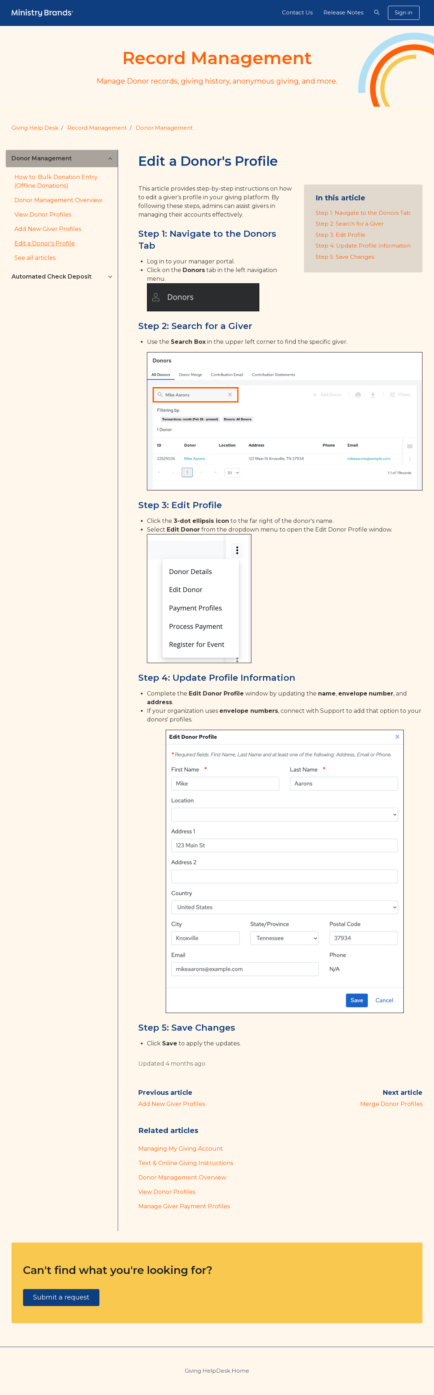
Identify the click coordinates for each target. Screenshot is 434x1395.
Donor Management (164, 127)
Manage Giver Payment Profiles (184, 1206)
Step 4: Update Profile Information (363, 245)
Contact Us (297, 12)
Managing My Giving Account (180, 1148)
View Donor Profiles (166, 1192)
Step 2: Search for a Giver (350, 223)
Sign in (403, 12)
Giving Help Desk (35, 127)
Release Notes (343, 12)
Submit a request (61, 1297)
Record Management (97, 127)
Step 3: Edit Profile (341, 234)
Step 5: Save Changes (345, 256)
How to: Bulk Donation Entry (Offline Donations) (56, 181)
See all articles (34, 257)
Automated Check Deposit (51, 276)
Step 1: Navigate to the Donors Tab (363, 212)
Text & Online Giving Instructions (185, 1163)
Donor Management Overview (182, 1177)
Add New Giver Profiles (171, 1104)
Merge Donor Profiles (391, 1104)
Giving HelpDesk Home (217, 1370)
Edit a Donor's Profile (44, 243)
